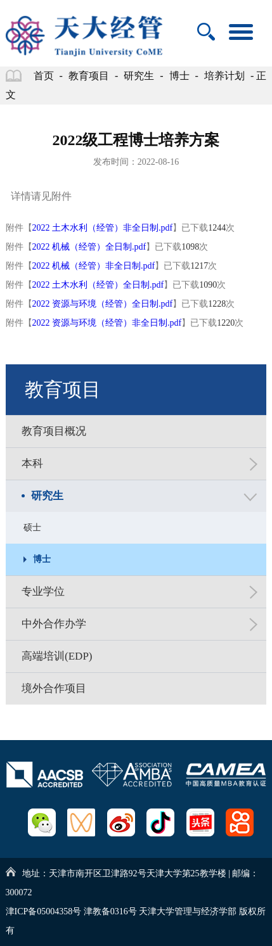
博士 (179, 75)
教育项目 (88, 75)
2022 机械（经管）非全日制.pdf (93, 266)
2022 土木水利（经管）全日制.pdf (98, 285)
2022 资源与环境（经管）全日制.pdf (102, 304)
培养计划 (224, 75)
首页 (44, 75)
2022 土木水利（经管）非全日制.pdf (102, 228)
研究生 (139, 75)
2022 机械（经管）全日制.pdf (89, 247)
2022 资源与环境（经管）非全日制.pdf (107, 323)
